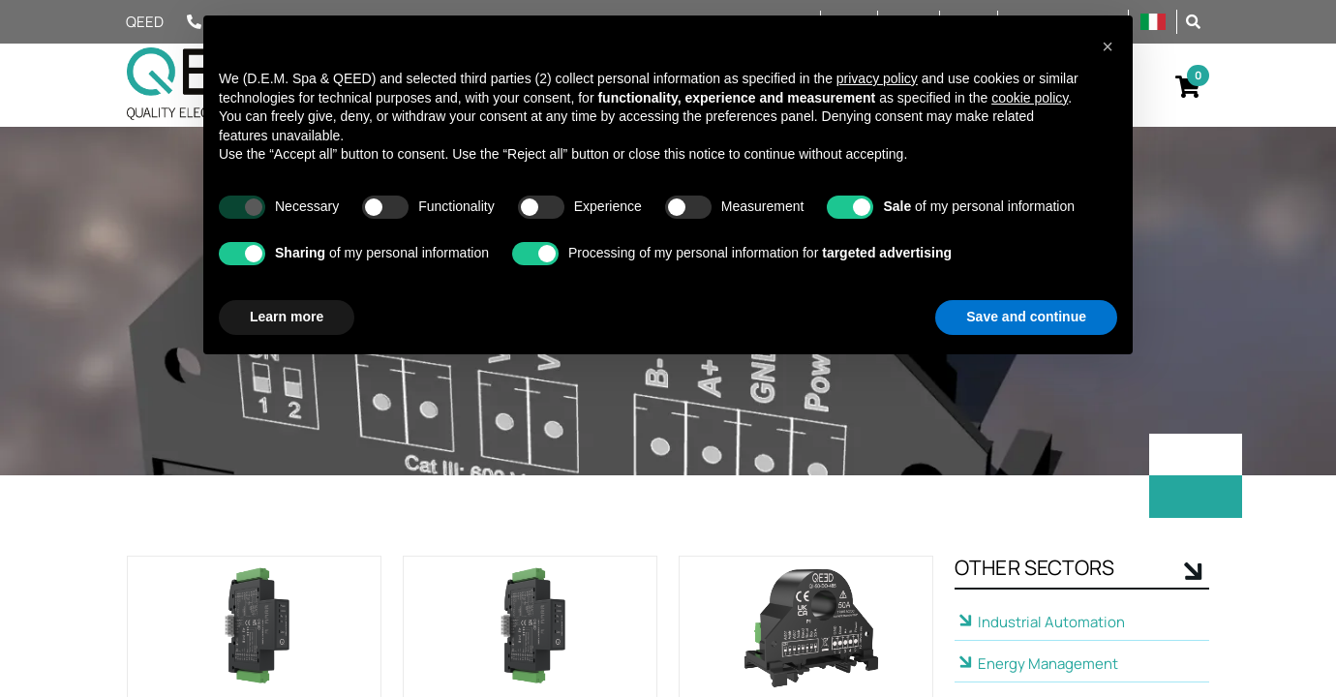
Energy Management (1048, 663)
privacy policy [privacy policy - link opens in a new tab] (877, 78)
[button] (1193, 21)
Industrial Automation (1051, 622)
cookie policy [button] (1029, 98)
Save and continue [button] (1026, 316)
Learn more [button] (286, 316)
